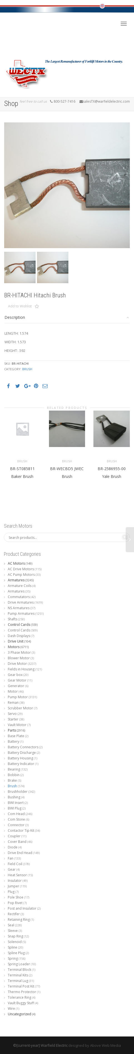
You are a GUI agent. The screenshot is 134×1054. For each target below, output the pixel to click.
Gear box (15, 674)
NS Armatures (18, 608)
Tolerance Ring (19, 997)
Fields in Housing (21, 669)
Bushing (14, 797)
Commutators (19, 596)
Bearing (14, 769)
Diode (13, 847)
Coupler (14, 836)
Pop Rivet (15, 902)
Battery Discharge (22, 752)
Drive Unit (15, 641)
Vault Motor (17, 724)
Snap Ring (15, 936)
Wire (11, 1008)
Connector (16, 825)
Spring (13, 958)
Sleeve (13, 930)
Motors (13, 647)
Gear (12, 869)
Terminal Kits (18, 975)
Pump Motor (18, 697)
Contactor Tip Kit (21, 830)
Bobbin (13, 774)
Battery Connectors (23, 747)
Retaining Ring (19, 919)
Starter (13, 719)
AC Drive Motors (21, 569)
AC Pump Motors (21, 574)
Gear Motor (17, 680)
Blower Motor (19, 658)
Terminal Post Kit (21, 986)
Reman (13, 702)
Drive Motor (17, 663)
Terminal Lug (18, 980)
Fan (10, 858)
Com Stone (16, 819)
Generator (16, 685)
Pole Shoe (15, 897)
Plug (11, 891)
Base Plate (16, 736)
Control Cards (19, 624)
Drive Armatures (21, 602)
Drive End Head (20, 852)
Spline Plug (16, 953)
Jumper (13, 886)
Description (14, 317)
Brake (12, 780)
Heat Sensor (17, 875)
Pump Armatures (21, 613)
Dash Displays (19, 635)
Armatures (16, 580)
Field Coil (15, 864)
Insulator (15, 880)
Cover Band (17, 841)
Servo (12, 713)
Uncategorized (19, 1014)
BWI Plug (14, 808)
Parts (12, 730)
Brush (27, 369)
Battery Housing (20, 758)
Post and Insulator (22, 908)
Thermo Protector (22, 991)
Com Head (16, 813)
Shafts (12, 619)
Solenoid (15, 941)
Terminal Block (19, 969)
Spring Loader (19, 964)
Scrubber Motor (20, 708)
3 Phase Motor (19, 652)
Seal (11, 925)
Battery (13, 741)
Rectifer (14, 914)
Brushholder (18, 791)
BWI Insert (16, 802)
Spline (12, 947)
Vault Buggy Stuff (21, 1003)
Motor (13, 691)
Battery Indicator (21, 763)
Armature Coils (19, 585)
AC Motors (16, 563)
